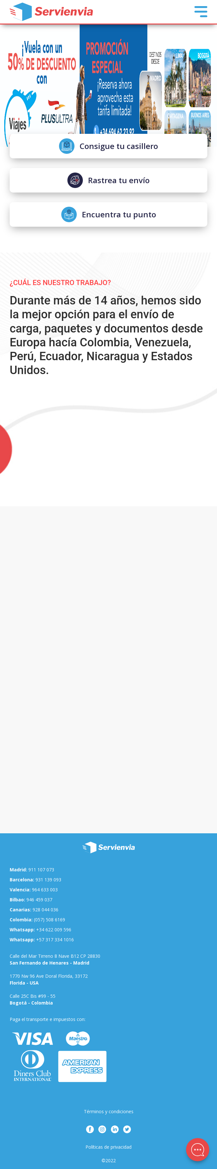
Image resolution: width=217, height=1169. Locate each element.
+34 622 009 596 (40, 929)
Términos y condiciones (108, 1111)
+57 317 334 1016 (42, 939)
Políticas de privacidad (108, 1147)
